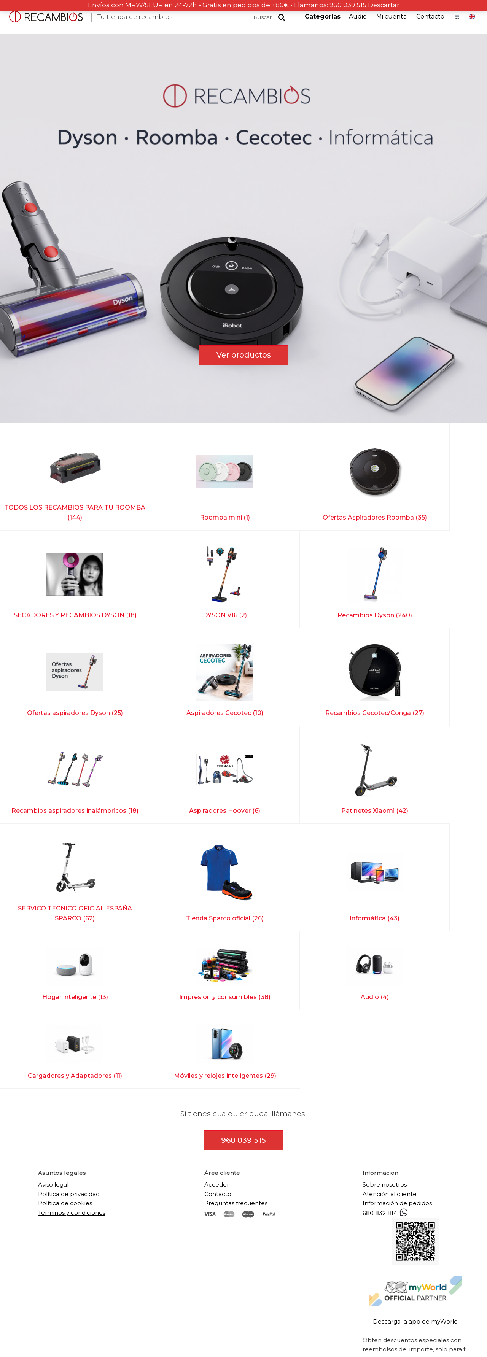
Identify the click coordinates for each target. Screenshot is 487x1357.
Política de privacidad (69, 1018)
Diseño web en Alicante (324, 1342)
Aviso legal (53, 1009)
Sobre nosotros (385, 1009)
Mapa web (236, 1342)
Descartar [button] (384, 5)
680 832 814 (386, 1037)
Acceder (216, 1009)
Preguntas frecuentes (235, 1027)
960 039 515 (347, 5)
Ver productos (244, 355)
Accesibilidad (271, 1342)
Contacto (217, 1018)
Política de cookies (65, 1027)
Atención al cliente (390, 1018)
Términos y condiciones (71, 1037)
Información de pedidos (397, 1027)
